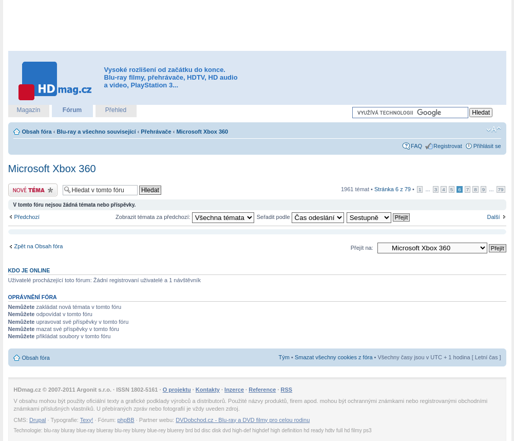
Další (493, 217)
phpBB (125, 420)
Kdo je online (29, 270)
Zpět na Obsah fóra (38, 246)
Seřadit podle (300, 217)
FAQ (416, 146)
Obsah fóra (37, 131)
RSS (287, 390)
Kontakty (208, 390)
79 (501, 189)
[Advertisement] (257, 26)
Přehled (115, 110)
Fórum (72, 110)
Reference (262, 390)
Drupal (37, 420)
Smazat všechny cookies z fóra (334, 357)
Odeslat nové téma (33, 189)
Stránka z (392, 189)
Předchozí (27, 217)
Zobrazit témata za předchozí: (185, 217)
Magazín (28, 110)
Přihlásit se (487, 146)
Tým (284, 357)
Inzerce (234, 390)
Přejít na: (362, 248)
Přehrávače (156, 131)
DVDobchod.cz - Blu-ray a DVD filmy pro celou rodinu (243, 420)
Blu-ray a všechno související (96, 131)
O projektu (177, 390)
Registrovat (447, 146)
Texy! (86, 420)
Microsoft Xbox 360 (202, 131)
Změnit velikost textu (493, 129)
